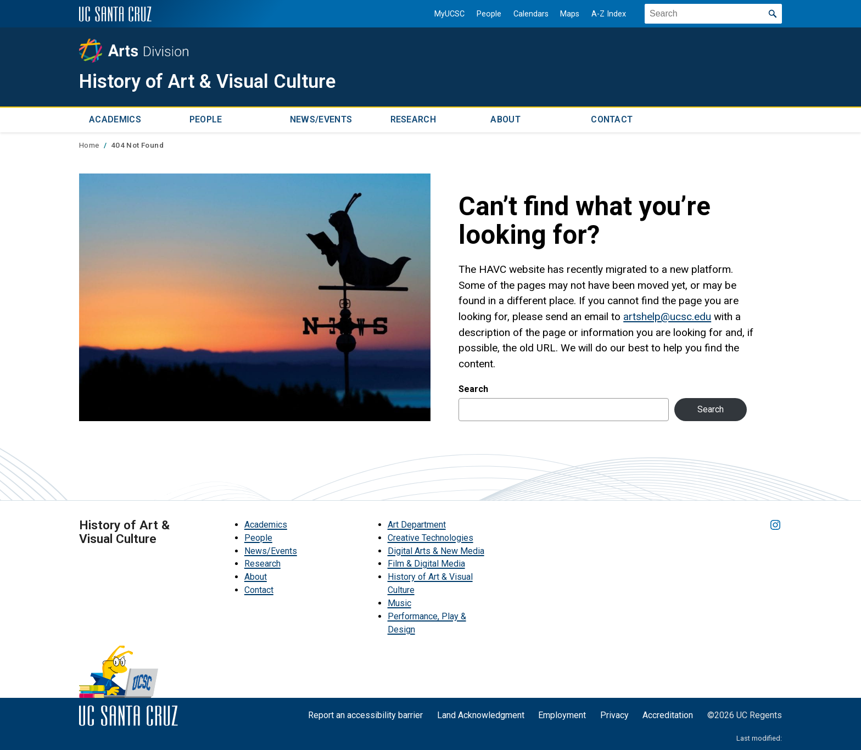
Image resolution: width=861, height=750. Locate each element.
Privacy (614, 714)
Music (399, 602)
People (489, 14)
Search (473, 388)
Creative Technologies (430, 537)
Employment (562, 714)
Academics (115, 119)
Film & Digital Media (426, 563)
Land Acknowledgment (480, 714)
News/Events (321, 119)
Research (413, 119)
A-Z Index (608, 14)
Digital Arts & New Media (436, 550)
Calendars (530, 14)
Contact (612, 119)
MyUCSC (449, 14)
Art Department (417, 524)
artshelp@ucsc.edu (667, 316)
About (505, 119)
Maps (569, 14)
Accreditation (667, 714)
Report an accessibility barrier (365, 714)
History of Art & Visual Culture (213, 81)
